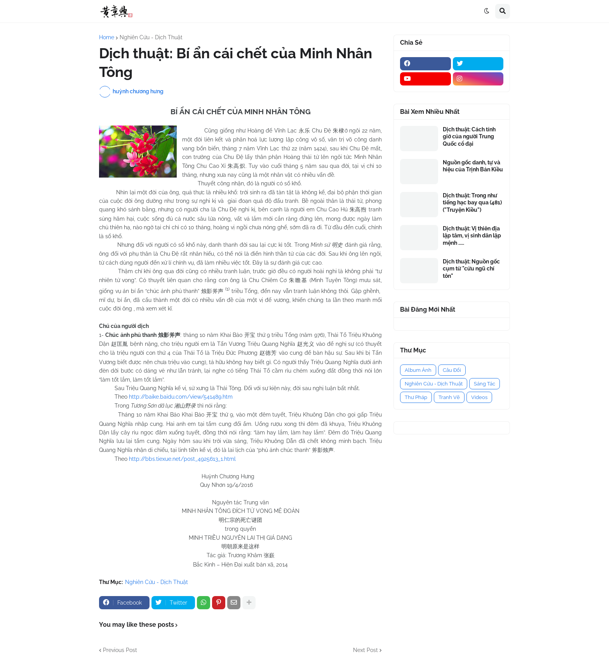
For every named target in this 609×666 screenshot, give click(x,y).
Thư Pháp (416, 397)
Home (106, 37)
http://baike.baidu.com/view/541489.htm (181, 397)
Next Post (365, 650)
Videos (479, 397)
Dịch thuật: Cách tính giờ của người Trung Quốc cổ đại (469, 136)
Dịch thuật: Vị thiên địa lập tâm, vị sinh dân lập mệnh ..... (472, 235)
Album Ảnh (418, 370)
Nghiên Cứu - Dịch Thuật (151, 37)
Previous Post (120, 650)
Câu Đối (452, 370)
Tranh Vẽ (449, 397)
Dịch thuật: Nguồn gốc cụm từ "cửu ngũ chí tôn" (471, 268)
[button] (486, 11)
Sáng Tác (484, 384)
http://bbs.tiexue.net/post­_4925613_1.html (182, 459)
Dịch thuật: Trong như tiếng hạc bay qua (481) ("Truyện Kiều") (472, 202)
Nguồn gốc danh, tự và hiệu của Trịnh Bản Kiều (473, 166)
